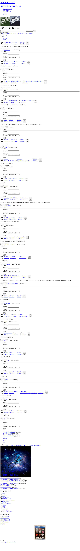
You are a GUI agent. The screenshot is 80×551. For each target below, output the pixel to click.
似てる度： (5, 57)
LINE (4, 449)
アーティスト (7, 11)
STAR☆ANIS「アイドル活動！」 (7, 479)
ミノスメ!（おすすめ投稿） (35, 452)
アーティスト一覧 (9, 452)
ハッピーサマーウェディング (8, 507)
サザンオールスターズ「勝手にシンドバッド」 (10, 488)
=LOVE (4, 512)
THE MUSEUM (23, 397)
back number (6, 200)
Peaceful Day (11, 417)
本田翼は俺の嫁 (3, 472)
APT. (15, 338)
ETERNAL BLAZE (13, 397)
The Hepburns (6, 321)
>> (3, 36)
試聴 (27, 42)
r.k (4, 425)
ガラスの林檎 (12, 222)
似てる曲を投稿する (4, 32)
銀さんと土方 (7, 307)
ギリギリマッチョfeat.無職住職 (11, 288)
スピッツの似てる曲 (7, 440)
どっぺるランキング (18, 452)
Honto (4, 513)
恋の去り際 (14, 42)
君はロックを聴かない (7, 511)
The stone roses (7, 143)
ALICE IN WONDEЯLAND (26, 101)
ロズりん (6, 89)
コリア (5, 326)
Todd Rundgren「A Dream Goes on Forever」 (9, 480)
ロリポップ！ (12, 549)
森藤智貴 (6, 385)
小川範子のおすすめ (4, 524)
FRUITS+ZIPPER (5, 504)
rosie (23, 338)
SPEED (5, 300)
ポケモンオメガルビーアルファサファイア (32, 81)
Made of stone (14, 143)
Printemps (6, 240)
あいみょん (6, 62)
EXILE (5, 378)
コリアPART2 (7, 268)
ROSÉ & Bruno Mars (8, 338)
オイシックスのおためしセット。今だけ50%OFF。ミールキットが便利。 (18, 33)
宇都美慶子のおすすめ (5, 527)
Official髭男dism (7, 42)
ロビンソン (14, 43)
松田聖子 (6, 222)
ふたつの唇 (11, 378)
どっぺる (7, 9)
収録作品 (22, 42)
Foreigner (6, 346)
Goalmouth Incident (23, 321)
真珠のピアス (13, 262)
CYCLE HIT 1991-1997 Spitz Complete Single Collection (31, 399)
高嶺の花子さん (13, 200)
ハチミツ (23, 63)
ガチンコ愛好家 (7, 208)
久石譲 (5, 121)
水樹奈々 (6, 397)
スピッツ (6, 43)
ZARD (3, 503)
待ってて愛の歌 (12, 181)
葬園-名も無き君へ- (13, 101)
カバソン (5, 12)
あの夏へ (11, 121)
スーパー (24, 280)
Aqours (5, 181)
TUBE (5, 417)
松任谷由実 (6, 262)
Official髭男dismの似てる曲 (9, 439)
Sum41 (5, 149)
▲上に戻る (2, 531)
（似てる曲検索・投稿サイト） (10, 6)
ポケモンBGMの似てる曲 (8, 443)
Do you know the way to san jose (23, 162)
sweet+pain (4, 502)
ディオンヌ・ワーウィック (10, 162)
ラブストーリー (23, 200)
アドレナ (4, 509)
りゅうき (6, 188)
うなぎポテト (7, 50)
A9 (4, 101)
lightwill (6, 549)
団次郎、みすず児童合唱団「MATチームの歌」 (10, 477)
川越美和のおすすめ (4, 529)
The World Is (13, 321)
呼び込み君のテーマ (14, 280)
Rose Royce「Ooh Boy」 (5, 491)
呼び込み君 (6, 280)
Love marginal (12, 240)
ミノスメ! (5, 14)
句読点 (10, 358)
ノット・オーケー (14, 62)
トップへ (2, 452)
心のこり (5, 515)
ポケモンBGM (7, 81)
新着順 (4, 39)
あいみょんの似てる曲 (8, 442)
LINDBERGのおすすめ (5, 526)
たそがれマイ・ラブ (6, 506)
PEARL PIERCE (22, 262)
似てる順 (5, 38)
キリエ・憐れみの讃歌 (8, 518)
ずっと (3, 500)
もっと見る (2, 530)
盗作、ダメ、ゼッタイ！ (9, 248)
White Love (11, 300)
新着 (6, 10)
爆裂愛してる (6, 517)
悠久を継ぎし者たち (15, 81)
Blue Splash (19, 417)
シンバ (5, 405)
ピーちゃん (6, 366)
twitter (4, 447)
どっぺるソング (7, 2)
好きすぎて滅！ (5, 508)
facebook (5, 445)
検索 (35, 30)
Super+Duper (5, 516)
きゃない (6, 358)
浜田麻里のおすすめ (4, 525)
